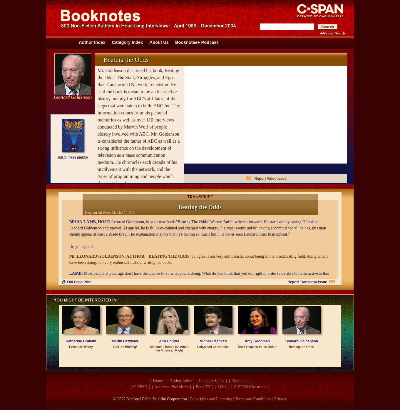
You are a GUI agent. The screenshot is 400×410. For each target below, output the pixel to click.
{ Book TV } (203, 387)
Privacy (280, 399)
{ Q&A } (222, 387)
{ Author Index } (181, 381)
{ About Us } (239, 381)
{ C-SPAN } (140, 387)
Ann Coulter (169, 341)
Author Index (92, 42)
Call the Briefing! (125, 347)
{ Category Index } (211, 381)
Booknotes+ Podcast (196, 42)
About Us (159, 42)
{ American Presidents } (172, 387)
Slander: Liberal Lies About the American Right (169, 348)
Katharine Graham (81, 341)
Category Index (127, 42)
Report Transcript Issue (307, 282)
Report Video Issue (270, 178)
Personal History (81, 347)
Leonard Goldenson (301, 341)
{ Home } (158, 381)
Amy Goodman (257, 341)
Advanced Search (332, 33)
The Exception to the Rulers (257, 347)
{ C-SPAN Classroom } (250, 387)
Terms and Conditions (253, 399)
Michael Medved (213, 341)
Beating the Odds (301, 347)
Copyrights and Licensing (211, 399)
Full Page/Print (79, 282)
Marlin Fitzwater (125, 341)
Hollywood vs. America (213, 347)
